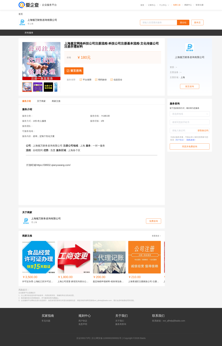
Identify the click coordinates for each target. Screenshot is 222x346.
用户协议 (82, 321)
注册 (202, 5)
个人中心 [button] (164, 5)
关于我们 (119, 321)
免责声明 (82, 324)
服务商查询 (120, 324)
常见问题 (46, 321)
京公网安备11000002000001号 (106, 338)
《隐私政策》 (190, 140)
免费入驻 (177, 5)
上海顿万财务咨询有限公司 (42, 20)
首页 (142, 5)
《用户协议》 (179, 140)
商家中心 (188, 5)
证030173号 (84, 338)
